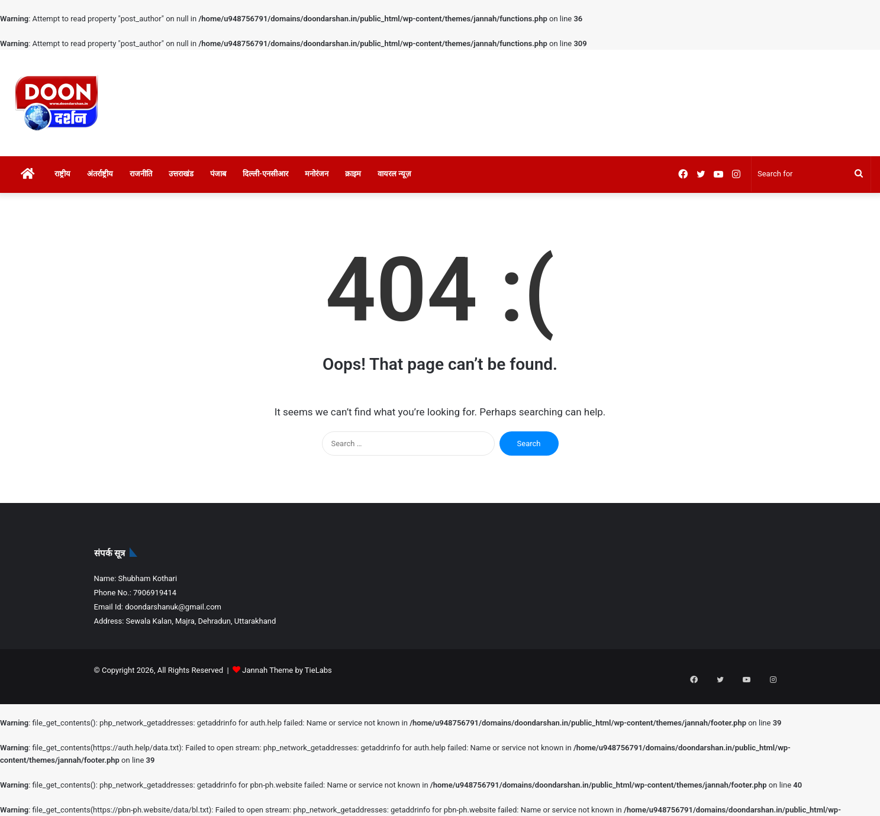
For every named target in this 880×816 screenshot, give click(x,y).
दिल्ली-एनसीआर (265, 173)
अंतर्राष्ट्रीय (100, 173)
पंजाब (218, 173)
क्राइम (353, 173)
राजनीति (141, 173)
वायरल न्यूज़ (394, 173)
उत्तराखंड (181, 173)
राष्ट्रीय (62, 173)
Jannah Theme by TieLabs (286, 670)
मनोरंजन (316, 173)
